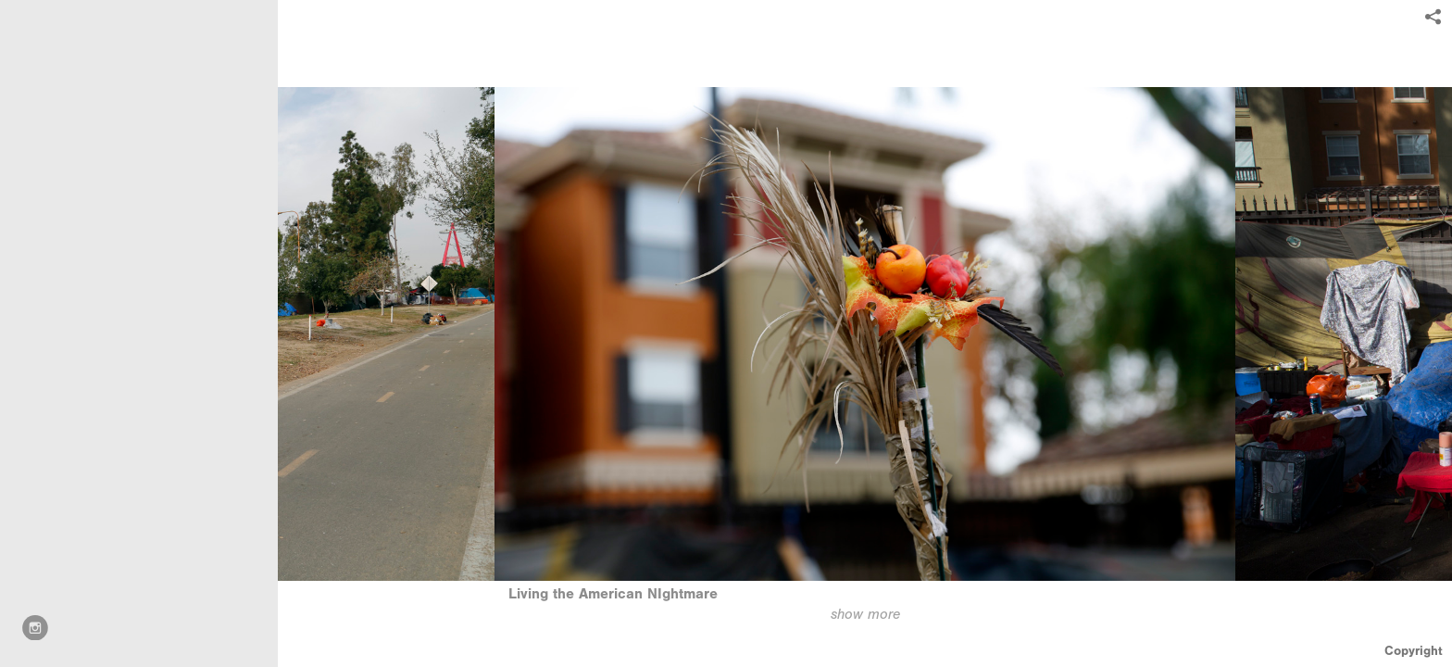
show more (865, 614)
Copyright (1413, 651)
